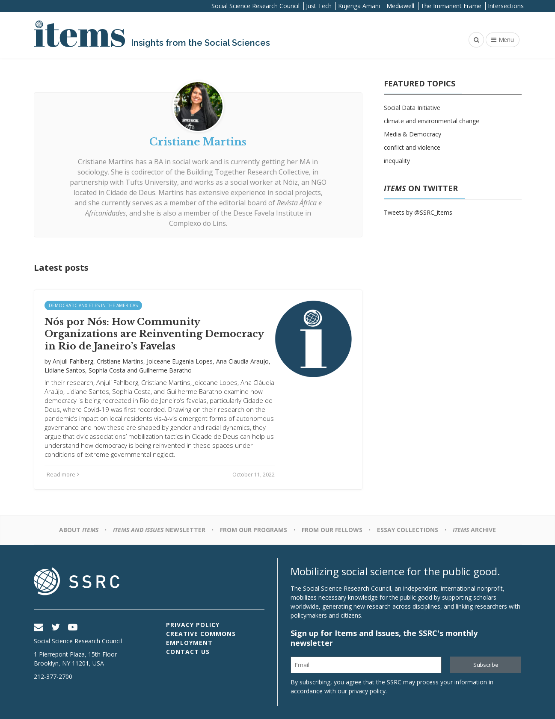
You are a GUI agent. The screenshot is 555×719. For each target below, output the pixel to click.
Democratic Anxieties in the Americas (93, 305)
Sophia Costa (107, 370)
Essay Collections (407, 530)
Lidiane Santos (65, 370)
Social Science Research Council (255, 6)
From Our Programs (253, 530)
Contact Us (188, 652)
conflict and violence (412, 147)
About (78, 530)
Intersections (506, 6)
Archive (474, 530)
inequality (397, 161)
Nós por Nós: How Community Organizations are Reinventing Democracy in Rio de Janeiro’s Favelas (154, 334)
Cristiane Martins (120, 361)
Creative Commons (201, 634)
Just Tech (319, 6)
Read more (63, 474)
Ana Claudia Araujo (242, 361)
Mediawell (400, 6)
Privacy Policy (193, 625)
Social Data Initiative (412, 108)
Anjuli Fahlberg (73, 361)
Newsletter (159, 530)
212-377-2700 (53, 676)
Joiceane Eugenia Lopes (180, 361)
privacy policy (367, 691)
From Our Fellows (332, 530)
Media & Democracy (412, 134)
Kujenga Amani (359, 6)
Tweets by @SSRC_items (418, 212)
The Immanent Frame (451, 6)
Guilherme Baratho (165, 370)
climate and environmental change (431, 121)
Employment (189, 643)
